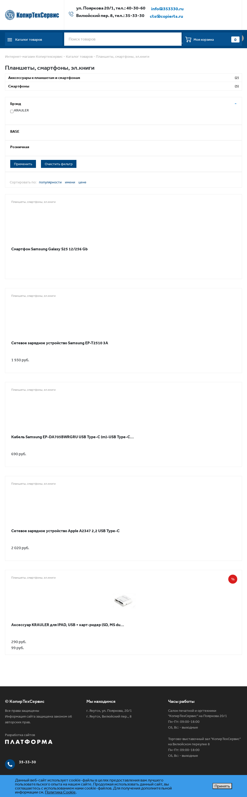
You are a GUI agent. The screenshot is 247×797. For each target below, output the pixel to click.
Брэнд (15, 103)
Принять (222, 786)
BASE (14, 131)
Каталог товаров (79, 56)
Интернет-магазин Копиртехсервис (34, 56)
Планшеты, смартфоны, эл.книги (122, 56)
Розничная (19, 146)
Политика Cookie (60, 792)
